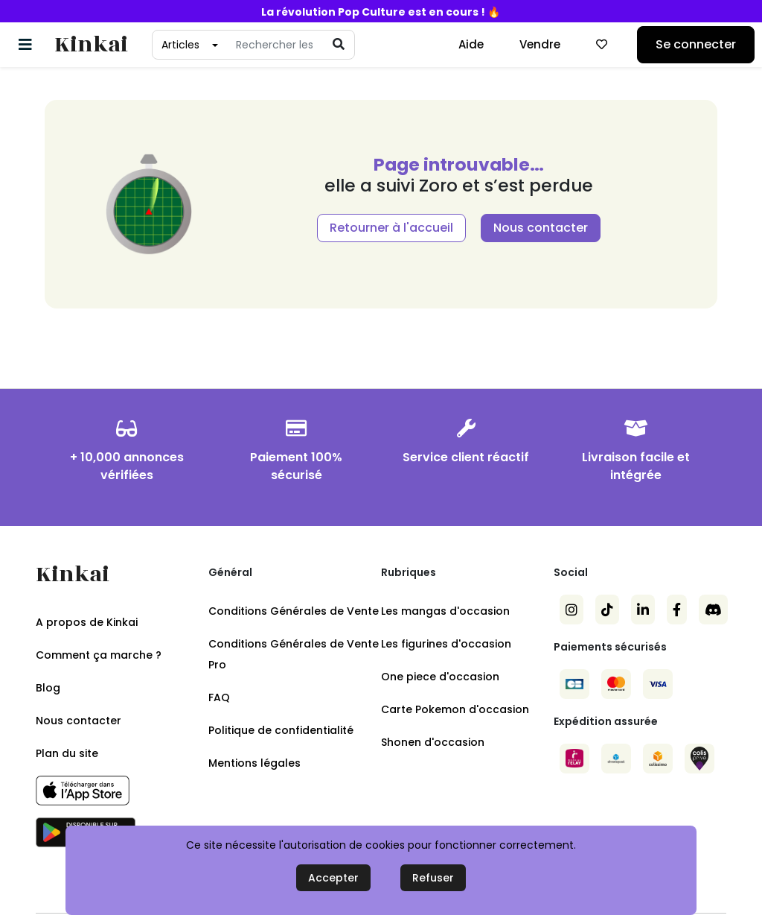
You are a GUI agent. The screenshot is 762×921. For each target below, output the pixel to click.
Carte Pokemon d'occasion (455, 709)
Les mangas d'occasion (445, 611)
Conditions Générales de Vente (293, 611)
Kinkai (91, 45)
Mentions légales (254, 763)
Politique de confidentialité (280, 730)
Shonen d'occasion (432, 742)
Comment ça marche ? (98, 655)
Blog (48, 687)
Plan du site (67, 753)
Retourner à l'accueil (391, 227)
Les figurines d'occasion (446, 643)
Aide (471, 44)
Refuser (433, 877)
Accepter (333, 877)
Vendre (539, 44)
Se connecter (696, 44)
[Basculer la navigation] (25, 44)
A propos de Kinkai (87, 622)
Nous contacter (540, 227)
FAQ (219, 697)
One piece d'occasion (440, 676)
